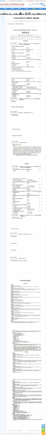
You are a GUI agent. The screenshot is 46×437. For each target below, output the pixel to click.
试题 (41, 3)
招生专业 (26, 8)
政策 (37, 3)
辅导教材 (27, 10)
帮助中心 (41, 8)
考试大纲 (8, 10)
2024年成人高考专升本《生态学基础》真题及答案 (16, 430)
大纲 (39, 3)
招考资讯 (33, 8)
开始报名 (5, 8)
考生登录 (12, 8)
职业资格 (30, 10)
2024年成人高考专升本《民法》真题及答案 (33, 430)
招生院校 (19, 8)
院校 (32, 3)
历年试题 (12, 10)
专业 (35, 3)
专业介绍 (19, 10)
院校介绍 (15, 10)
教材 (44, 3)
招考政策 (4, 10)
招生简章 (23, 10)
